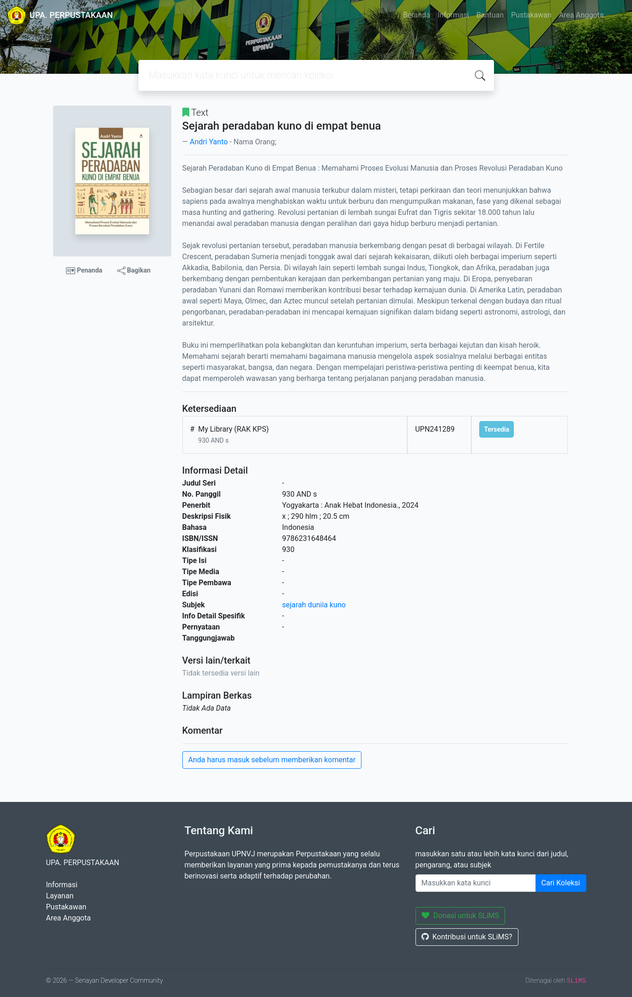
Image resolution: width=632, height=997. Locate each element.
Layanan (60, 895)
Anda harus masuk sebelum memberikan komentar (272, 759)
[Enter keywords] (475, 883)
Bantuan (490, 15)
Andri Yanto (209, 141)
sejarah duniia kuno (314, 604)
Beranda (416, 15)
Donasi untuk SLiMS (460, 915)
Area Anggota (581, 15)
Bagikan (133, 271)
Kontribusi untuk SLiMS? (466, 936)
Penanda (84, 270)
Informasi (453, 15)
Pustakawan (531, 15)
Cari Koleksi (561, 882)
